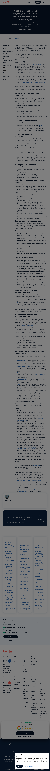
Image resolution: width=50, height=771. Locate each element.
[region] (32, 761)
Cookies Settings (29, 766)
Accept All (19, 766)
